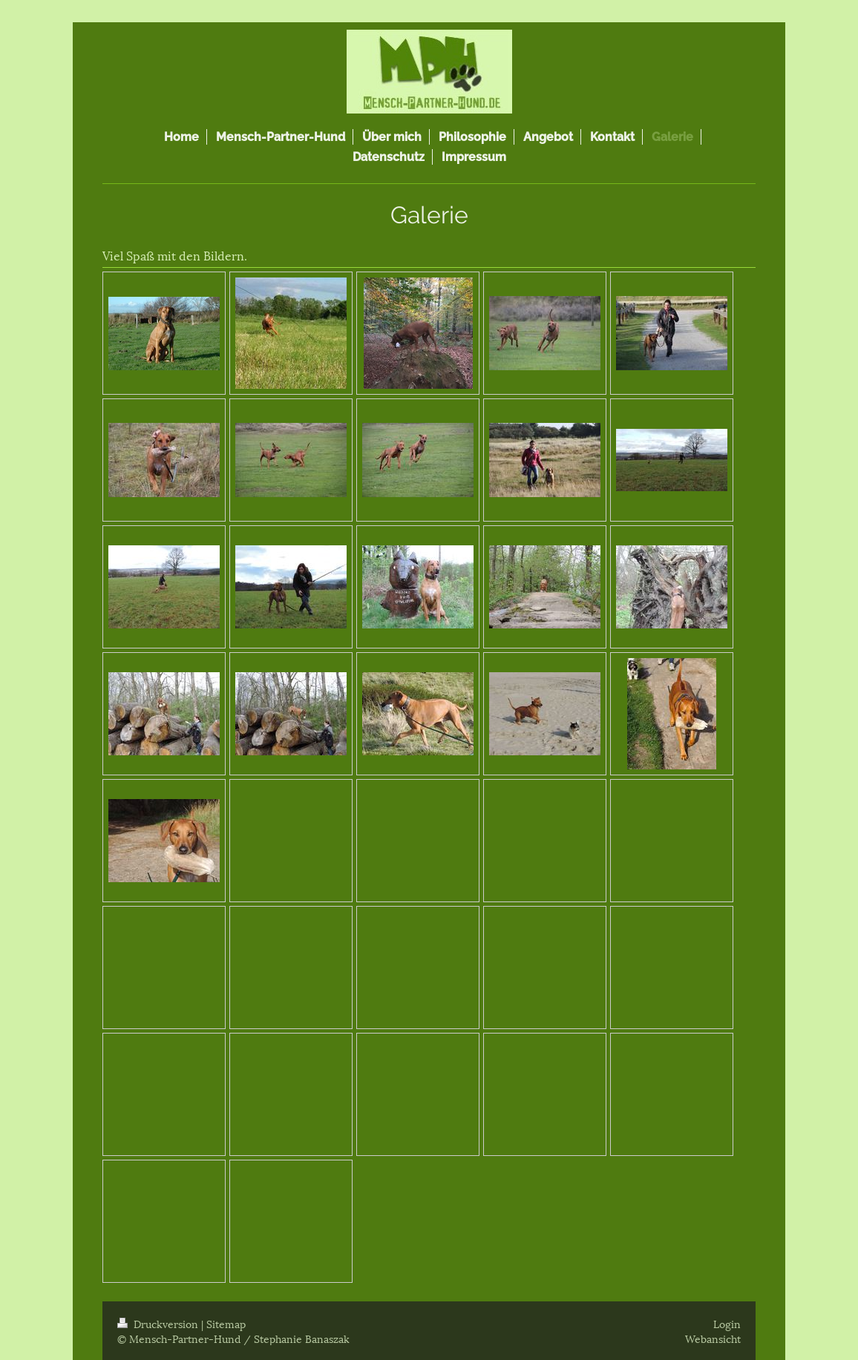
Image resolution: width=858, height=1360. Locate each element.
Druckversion (159, 1323)
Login (727, 1323)
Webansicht (713, 1338)
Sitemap (226, 1323)
